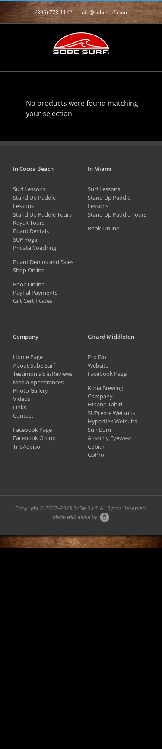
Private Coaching (34, 248)
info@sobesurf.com (103, 12)
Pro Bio (97, 357)
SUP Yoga (25, 239)
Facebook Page (32, 430)
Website (98, 365)
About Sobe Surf (34, 365)
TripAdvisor (27, 446)
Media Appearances (38, 382)
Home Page (28, 357)
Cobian (97, 446)
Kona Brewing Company (105, 392)
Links (19, 407)
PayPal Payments (35, 292)
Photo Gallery (30, 390)
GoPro (96, 455)
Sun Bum (99, 430)
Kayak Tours (28, 223)
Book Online (28, 284)
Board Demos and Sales (43, 262)
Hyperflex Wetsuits (112, 421)
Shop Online (28, 270)
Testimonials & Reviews (43, 374)
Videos (21, 399)
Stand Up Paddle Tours (42, 214)
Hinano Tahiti (105, 404)
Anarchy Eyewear (110, 438)
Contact (23, 415)
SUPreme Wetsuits (111, 413)
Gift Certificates (32, 301)
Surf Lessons (29, 189)
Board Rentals (31, 231)
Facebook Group (34, 438)
